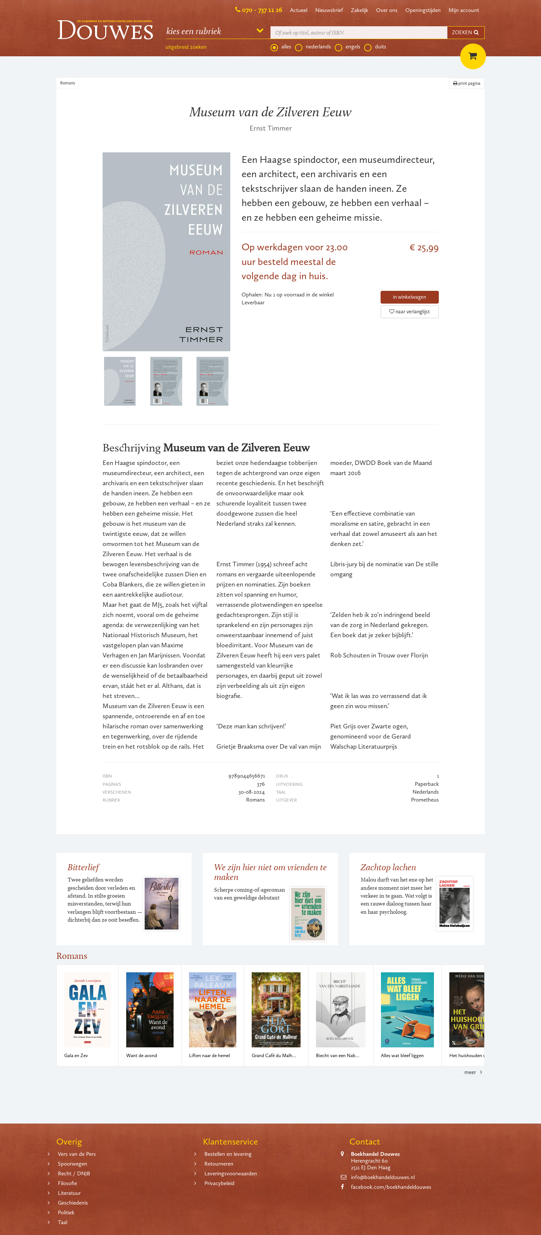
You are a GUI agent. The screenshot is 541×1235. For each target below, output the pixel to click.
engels (347, 47)
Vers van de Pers (77, 1154)
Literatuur (69, 1193)
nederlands (313, 47)
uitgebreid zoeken (186, 47)
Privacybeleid (219, 1183)
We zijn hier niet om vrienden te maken (270, 872)
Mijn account (464, 10)
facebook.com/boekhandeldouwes (391, 1187)
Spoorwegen (72, 1163)
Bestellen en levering (228, 1154)
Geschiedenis (73, 1202)
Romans (67, 83)
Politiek (66, 1212)
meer (474, 1072)
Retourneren (218, 1163)
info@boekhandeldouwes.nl (383, 1177)
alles (280, 47)
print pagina (467, 83)
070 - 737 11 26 (262, 10)
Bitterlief (83, 867)
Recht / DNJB (74, 1173)
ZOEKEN (466, 32)
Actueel (298, 10)
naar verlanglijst (409, 311)
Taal (62, 1222)
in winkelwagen (409, 297)
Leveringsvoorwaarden (230, 1173)
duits (375, 47)
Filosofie (67, 1183)
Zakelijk (359, 10)
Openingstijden (423, 10)
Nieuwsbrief (329, 10)
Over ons (386, 10)
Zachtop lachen (388, 867)
